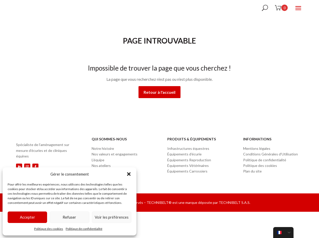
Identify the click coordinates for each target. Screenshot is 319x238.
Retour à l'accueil (159, 104)
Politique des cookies (48, 229)
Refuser (69, 217)
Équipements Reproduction (189, 172)
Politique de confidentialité (84, 229)
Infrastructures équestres (188, 161)
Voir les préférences (112, 217)
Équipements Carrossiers (187, 183)
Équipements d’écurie (184, 166)
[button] (128, 174)
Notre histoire (103, 161)
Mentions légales (256, 161)
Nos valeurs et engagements (114, 166)
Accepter (27, 217)
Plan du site (252, 183)
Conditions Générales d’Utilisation (270, 166)
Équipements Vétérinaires (188, 178)
